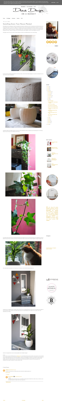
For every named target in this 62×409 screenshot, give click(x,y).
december (49, 91)
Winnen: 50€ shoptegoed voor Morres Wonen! (54, 159)
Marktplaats (48, 208)
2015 (48, 89)
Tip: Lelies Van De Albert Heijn (52, 114)
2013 (48, 124)
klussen (56, 212)
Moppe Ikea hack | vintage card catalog (55, 148)
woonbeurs (53, 219)
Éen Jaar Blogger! (50, 100)
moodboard (52, 213)
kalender (56, 211)
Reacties (8, 374)
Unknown (7, 369)
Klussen (18, 18)
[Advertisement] (52, 132)
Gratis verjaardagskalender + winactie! (55, 164)
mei (48, 117)
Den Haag (51, 207)
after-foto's (56, 208)
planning (53, 214)
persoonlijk (50, 214)
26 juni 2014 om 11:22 (12, 369)
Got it (57, 2)
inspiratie (51, 211)
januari (49, 122)
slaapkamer (53, 216)
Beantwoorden (8, 372)
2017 (48, 86)
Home (4, 18)
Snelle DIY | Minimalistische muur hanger (55, 154)
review (50, 215)
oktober (49, 94)
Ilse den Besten (10, 376)
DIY (47, 207)
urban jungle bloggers (54, 217)
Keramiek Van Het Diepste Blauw (53, 106)
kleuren (52, 212)
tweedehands (48, 217)
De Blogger (8, 18)
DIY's (22, 18)
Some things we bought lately (52, 105)
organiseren (56, 213)
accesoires (52, 208)
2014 (48, 90)
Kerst (54, 207)
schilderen (53, 215)
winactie (50, 219)
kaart (53, 211)
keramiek (49, 212)
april (49, 118)
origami (47, 214)
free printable (55, 210)
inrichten (47, 211)
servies (57, 215)
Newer (4, 400)
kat (46, 212)
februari (49, 121)
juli (48, 98)
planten (56, 214)
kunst (47, 213)
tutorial (57, 216)
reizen (47, 215)
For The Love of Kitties (51, 104)
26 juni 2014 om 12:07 (18, 376)
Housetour (13, 18)
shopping (48, 216)
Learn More (53, 2)
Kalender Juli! (50, 115)
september (49, 95)
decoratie (48, 210)
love (49, 213)
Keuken (57, 207)
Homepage (23, 400)
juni (48, 99)
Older (43, 400)
